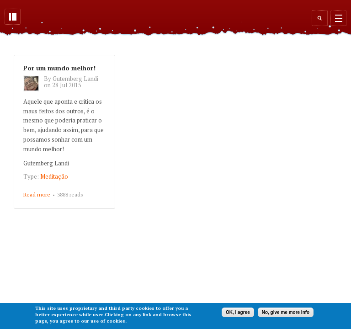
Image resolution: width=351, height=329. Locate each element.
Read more (36, 195)
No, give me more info (285, 312)
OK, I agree (238, 312)
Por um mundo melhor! (59, 68)
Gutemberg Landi (75, 78)
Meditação (54, 176)
